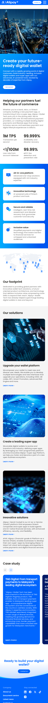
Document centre (11, 695)
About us (7, 692)
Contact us (35, 4)
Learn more (8, 386)
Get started (9, 87)
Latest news (8, 699)
